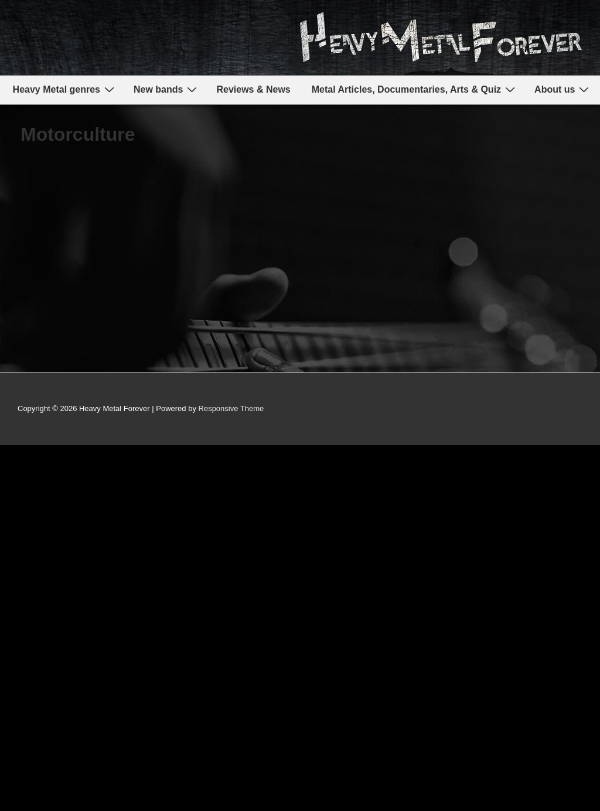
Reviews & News (253, 89)
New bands (167, 89)
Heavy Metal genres (65, 89)
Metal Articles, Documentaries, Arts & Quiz (415, 89)
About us (563, 89)
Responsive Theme (231, 408)
